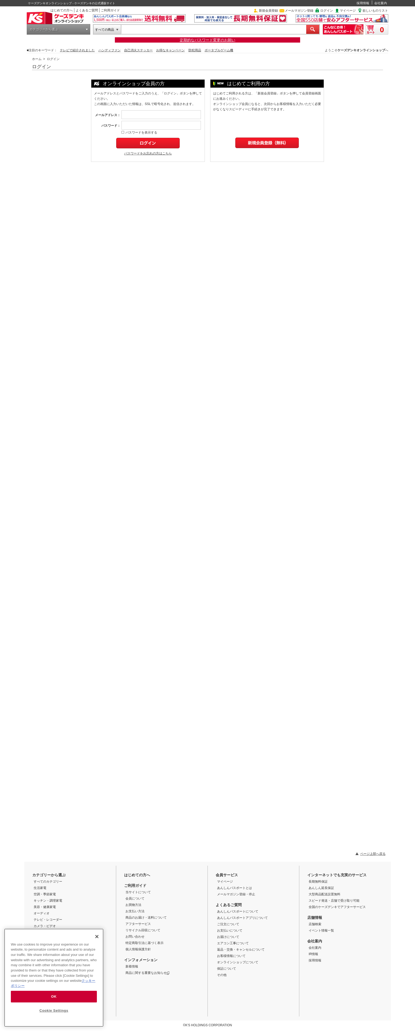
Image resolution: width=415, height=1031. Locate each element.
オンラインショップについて (237, 962)
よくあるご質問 (87, 10)
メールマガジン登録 (299, 10)
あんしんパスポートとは (234, 888)
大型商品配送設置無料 (324, 894)
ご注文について (228, 924)
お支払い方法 (135, 911)
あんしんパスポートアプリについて (242, 918)
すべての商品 (104, 29)
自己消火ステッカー (138, 50)
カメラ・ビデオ (45, 926)
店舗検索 (315, 924)
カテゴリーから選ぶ (44, 29)
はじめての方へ (62, 10)
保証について (226, 968)
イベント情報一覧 (321, 930)
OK (54, 996)
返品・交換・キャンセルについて (241, 949)
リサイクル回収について (142, 930)
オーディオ (41, 913)
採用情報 (363, 3)
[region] (53, 978)
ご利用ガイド (110, 10)
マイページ (348, 10)
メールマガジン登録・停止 (236, 894)
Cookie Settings (53, 1010)
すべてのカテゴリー (48, 881)
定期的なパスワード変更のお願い (207, 40)
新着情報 (131, 966)
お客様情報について (231, 956)
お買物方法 (133, 905)
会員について (135, 898)
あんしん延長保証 (321, 888)
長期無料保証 (318, 881)
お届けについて (228, 937)
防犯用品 (194, 50)
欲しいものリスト (375, 10)
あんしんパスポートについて (237, 911)
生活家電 (40, 888)
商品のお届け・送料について (146, 917)
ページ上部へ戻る (373, 854)
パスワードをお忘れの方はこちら (148, 153)
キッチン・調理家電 (48, 900)
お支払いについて (229, 930)
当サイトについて (138, 892)
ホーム (37, 59)
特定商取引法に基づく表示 (144, 943)
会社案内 (380, 3)
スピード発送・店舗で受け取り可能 (334, 900)
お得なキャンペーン (170, 50)
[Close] (97, 936)
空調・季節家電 (45, 894)
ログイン (326, 10)
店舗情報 (314, 917)
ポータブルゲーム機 (219, 50)
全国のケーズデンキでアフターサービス (337, 907)
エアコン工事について (233, 943)
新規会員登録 (268, 10)
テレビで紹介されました (77, 50)
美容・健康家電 (45, 907)
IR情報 (313, 954)
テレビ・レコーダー (48, 919)
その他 (222, 975)
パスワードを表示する (139, 132)
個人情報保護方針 (138, 949)
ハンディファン (109, 50)
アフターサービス (138, 924)
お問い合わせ (135, 936)
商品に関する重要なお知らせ (147, 973)
